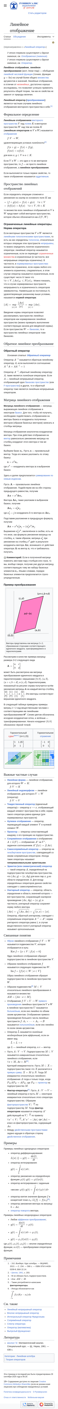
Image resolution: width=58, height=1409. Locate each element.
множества (43, 77)
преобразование (36, 100)
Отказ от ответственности (15, 1397)
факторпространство (17, 1104)
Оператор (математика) (19, 1327)
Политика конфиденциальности (17, 1392)
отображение (10, 134)
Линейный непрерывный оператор (24, 1309)
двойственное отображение (21, 1136)
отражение (45, 736)
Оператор (26, 63)
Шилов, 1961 (17, 1273)
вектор (7, 438)
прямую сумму (14, 1072)
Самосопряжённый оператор (22, 849)
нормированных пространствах (32, 263)
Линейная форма (16, 780)
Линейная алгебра (26, 1356)
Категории (10, 1356)
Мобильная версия (36, 1397)
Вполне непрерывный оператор (23, 1313)
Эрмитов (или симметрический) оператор (29, 866)
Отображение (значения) (34, 56)
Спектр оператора (16, 1324)
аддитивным (42, 176)
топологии (34, 240)
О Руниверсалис (40, 1392)
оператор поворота (20, 1210)
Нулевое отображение (19, 821)
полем (28, 123)
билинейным (13, 1011)
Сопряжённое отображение (21, 838)
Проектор (12, 831)
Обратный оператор (39, 355)
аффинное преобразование (32, 1219)
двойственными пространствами (31, 1130)
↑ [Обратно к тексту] (10, 1263)
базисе (18, 412)
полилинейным (26, 1024)
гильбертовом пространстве (21, 852)
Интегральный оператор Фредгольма (25, 1317)
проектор (42, 1082)
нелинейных (23, 84)
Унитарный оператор (18, 890)
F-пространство (11, 385)
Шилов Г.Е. (12, 1343)
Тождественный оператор (21, 804)
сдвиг (11, 736)
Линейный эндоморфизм (20, 790)
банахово (34, 329)
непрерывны (47, 243)
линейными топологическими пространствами (27, 236)
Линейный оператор (35, 47)
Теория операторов (15, 1359)
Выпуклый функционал (18, 1331)
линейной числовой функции (18, 74)
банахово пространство (37, 382)
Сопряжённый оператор (19, 1320)
